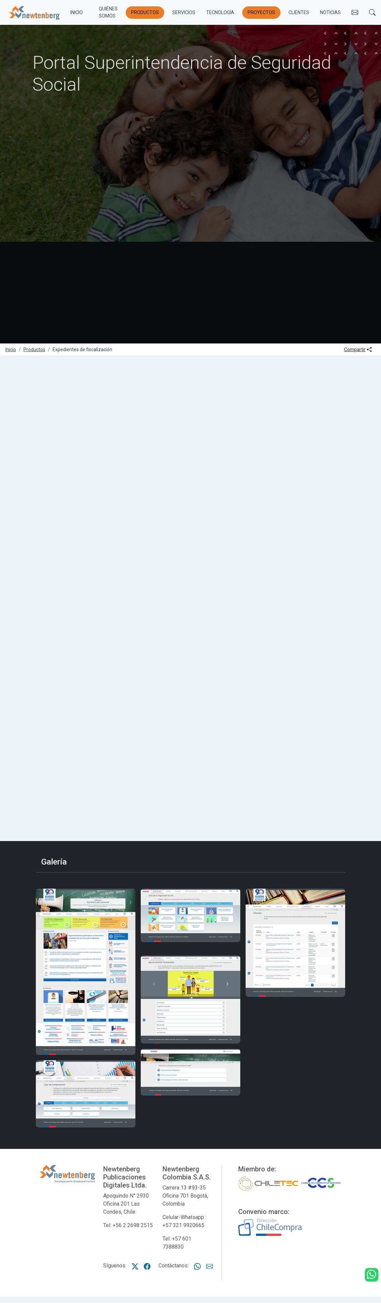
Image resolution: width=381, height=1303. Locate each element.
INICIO (76, 12)
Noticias (330, 12)
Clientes (299, 12)
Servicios (183, 12)
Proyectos (261, 12)
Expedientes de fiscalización (82, 349)
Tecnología (220, 12)
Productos (145, 12)
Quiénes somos (108, 12)
